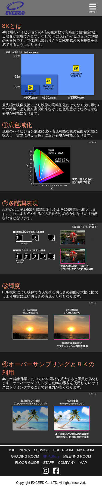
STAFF (48, 463)
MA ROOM (85, 450)
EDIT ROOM (63, 450)
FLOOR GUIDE (27, 463)
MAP (83, 463)
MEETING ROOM (77, 456)
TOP (11, 450)
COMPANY (66, 463)
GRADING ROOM (25, 456)
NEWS (24, 450)
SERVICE (41, 450)
